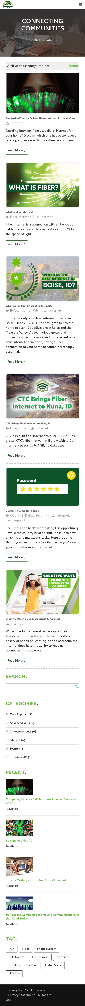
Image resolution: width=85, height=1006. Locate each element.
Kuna (22, 428)
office (32, 965)
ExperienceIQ (21, 757)
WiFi (36, 311)
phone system (46, 949)
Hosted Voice (53, 965)
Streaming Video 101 (20, 841)
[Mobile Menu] (80, 4)
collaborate (16, 957)
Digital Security (36, 516)
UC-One (14, 973)
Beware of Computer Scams (22, 511)
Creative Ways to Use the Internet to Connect (33, 619)
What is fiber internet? (19, 212)
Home (36, 40)
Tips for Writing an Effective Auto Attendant (36, 880)
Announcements (23, 731)
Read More (16, 150)
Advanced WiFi (22, 723)
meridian (62, 957)
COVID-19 (17, 516)
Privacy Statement (21, 995)
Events (16, 749)
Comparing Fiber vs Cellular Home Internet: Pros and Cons (40, 118)
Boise (14, 311)
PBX (11, 949)
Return (73, 66)
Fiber (13, 217)
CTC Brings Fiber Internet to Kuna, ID (28, 423)
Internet (17, 123)
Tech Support (15, 520)
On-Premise (40, 957)
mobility (14, 965)
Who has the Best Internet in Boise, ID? (29, 306)
